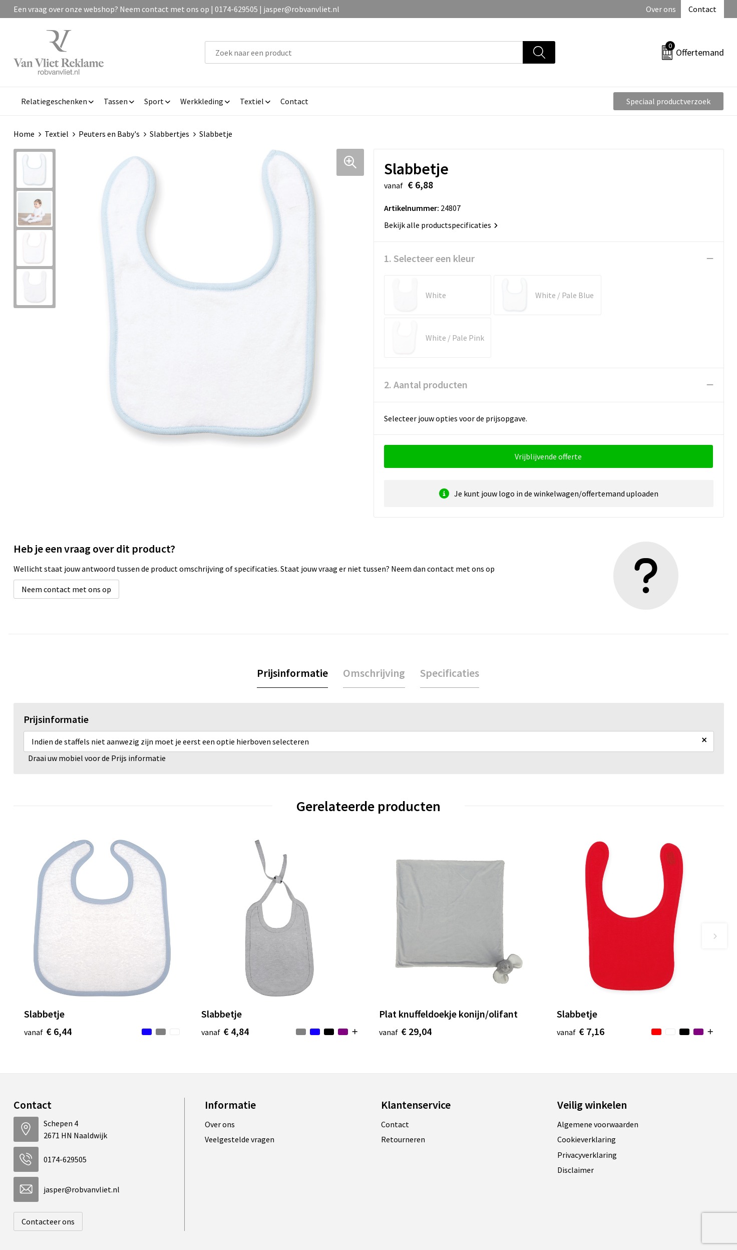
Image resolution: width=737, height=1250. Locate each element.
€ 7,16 (580, 988)
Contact (702, 9)
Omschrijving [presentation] (374, 630)
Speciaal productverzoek (668, 101)
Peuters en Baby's (109, 134)
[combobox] (364, 52)
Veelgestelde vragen (239, 1097)
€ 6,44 (48, 988)
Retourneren (403, 1097)
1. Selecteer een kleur (429, 258)
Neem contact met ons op (66, 547)
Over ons (661, 9)
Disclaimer (575, 1127)
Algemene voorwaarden (597, 1082)
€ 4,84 (225, 988)
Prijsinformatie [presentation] (292, 630)
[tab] (292, 630)
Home (24, 134)
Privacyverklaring (587, 1112)
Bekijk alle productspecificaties (441, 225)
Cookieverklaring (586, 1097)
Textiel (57, 134)
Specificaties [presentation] (449, 630)
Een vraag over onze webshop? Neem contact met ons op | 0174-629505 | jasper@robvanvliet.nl (176, 9)
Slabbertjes (169, 134)
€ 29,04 (405, 988)
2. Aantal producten (426, 342)
